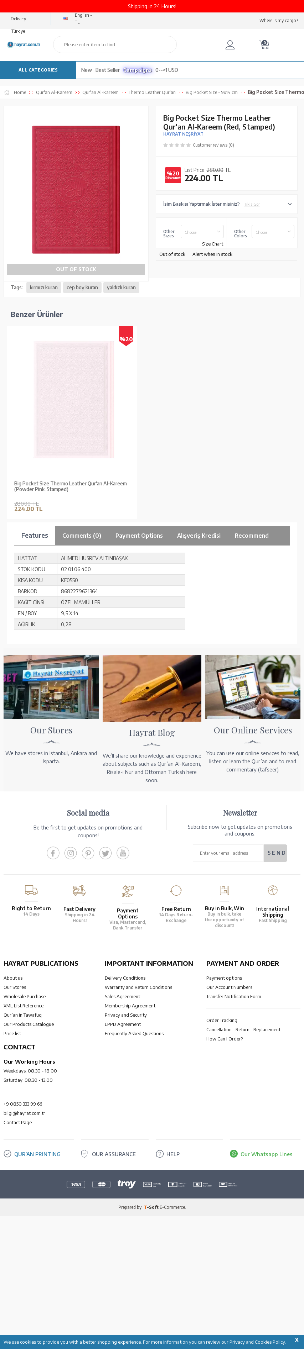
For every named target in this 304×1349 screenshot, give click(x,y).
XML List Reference (23, 1005)
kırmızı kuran (44, 287)
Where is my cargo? (278, 20)
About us (13, 978)
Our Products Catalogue (29, 1024)
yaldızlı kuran (121, 287)
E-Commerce (172, 1207)
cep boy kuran (82, 287)
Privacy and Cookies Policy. (258, 1342)
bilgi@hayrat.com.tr (24, 1113)
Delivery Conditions (125, 978)
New (86, 70)
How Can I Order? (224, 1039)
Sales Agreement (122, 996)
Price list (12, 1033)
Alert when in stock (212, 254)
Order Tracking (221, 1020)
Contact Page (18, 1122)
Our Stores (15, 987)
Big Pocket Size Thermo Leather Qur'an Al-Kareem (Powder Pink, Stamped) (70, 486)
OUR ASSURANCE (114, 1154)
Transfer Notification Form (233, 996)
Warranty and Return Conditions (138, 987)
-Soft (152, 1207)
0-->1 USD (166, 70)
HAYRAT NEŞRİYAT (183, 134)
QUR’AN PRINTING (37, 1154)
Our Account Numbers (229, 987)
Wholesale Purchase (25, 996)
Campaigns (137, 70)
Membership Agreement (130, 1005)
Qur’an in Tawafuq (23, 1015)
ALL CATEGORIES (38, 70)
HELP (173, 1154)
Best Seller (108, 70)
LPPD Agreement (123, 1024)
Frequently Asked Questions (134, 1033)
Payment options (224, 978)
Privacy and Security (126, 1015)
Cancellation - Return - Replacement (243, 1029)
